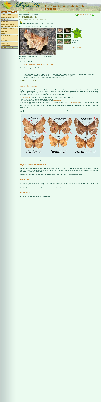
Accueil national (6, 15)
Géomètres (37, 12)
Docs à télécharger (7, 28)
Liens (3, 33)
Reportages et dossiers (9, 26)
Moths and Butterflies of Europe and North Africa (38, 64)
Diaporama (4, 19)
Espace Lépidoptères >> (9, 47)
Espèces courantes (7, 17)
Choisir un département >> (6, 44)
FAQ (2, 38)
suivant (89, 14)
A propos (4, 40)
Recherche (4, 22)
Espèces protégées (7, 24)
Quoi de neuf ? (9, 36)
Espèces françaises (26, 12)
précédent (81, 14)
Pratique (4, 31)
